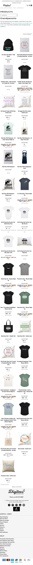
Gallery (2, 523)
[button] (29, 5)
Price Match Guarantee (5, 544)
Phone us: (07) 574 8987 (16, 497)
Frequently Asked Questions (7, 539)
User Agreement (4, 556)
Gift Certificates (4, 532)
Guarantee (2, 552)
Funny (14, 7)
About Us (2, 527)
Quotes (2, 529)
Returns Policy (3, 550)
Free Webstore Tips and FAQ (7, 542)
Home (1, 7)
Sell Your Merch (4, 518)
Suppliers (2, 549)
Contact (2, 530)
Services (2, 525)
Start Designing (4, 517)
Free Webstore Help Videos (7, 540)
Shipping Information (5, 545)
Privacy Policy (3, 554)
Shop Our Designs (8, 7)
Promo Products (4, 522)
